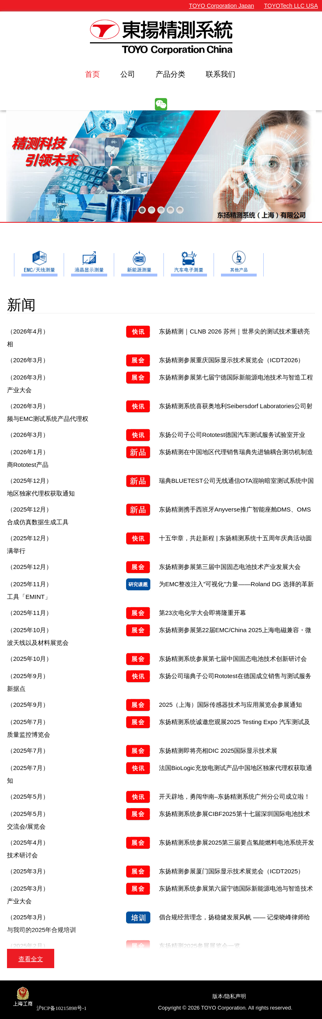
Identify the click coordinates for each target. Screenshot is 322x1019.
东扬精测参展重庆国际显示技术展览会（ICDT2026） (155, 359)
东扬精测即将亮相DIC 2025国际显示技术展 (142, 750)
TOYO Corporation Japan (221, 5)
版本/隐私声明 (229, 996)
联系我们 (220, 74)
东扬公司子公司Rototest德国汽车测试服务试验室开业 (156, 434)
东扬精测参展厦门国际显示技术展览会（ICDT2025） (155, 871)
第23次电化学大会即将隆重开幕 (126, 612)
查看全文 (30, 958)
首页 (92, 74)
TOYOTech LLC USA (291, 5)
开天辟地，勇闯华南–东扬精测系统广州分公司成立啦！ (158, 796)
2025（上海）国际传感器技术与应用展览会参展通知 (154, 704)
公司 (127, 74)
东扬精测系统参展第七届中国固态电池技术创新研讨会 (157, 658)
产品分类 (170, 74)
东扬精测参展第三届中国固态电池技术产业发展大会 (154, 566)
